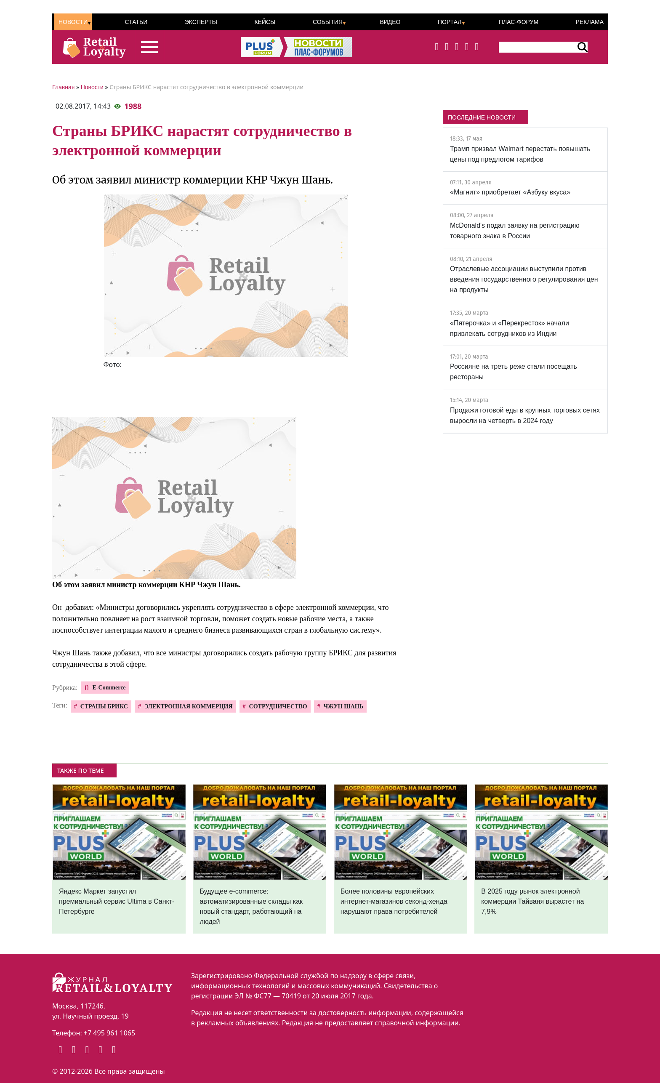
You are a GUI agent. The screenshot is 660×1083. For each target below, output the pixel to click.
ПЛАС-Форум (518, 22)
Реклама (590, 22)
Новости (73, 22)
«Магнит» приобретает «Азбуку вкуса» (510, 192)
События (328, 22)
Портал (450, 22)
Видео (390, 22)
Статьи (136, 22)
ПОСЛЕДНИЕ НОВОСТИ (482, 117)
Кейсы (264, 22)
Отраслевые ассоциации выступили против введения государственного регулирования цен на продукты (524, 279)
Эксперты (201, 22)
